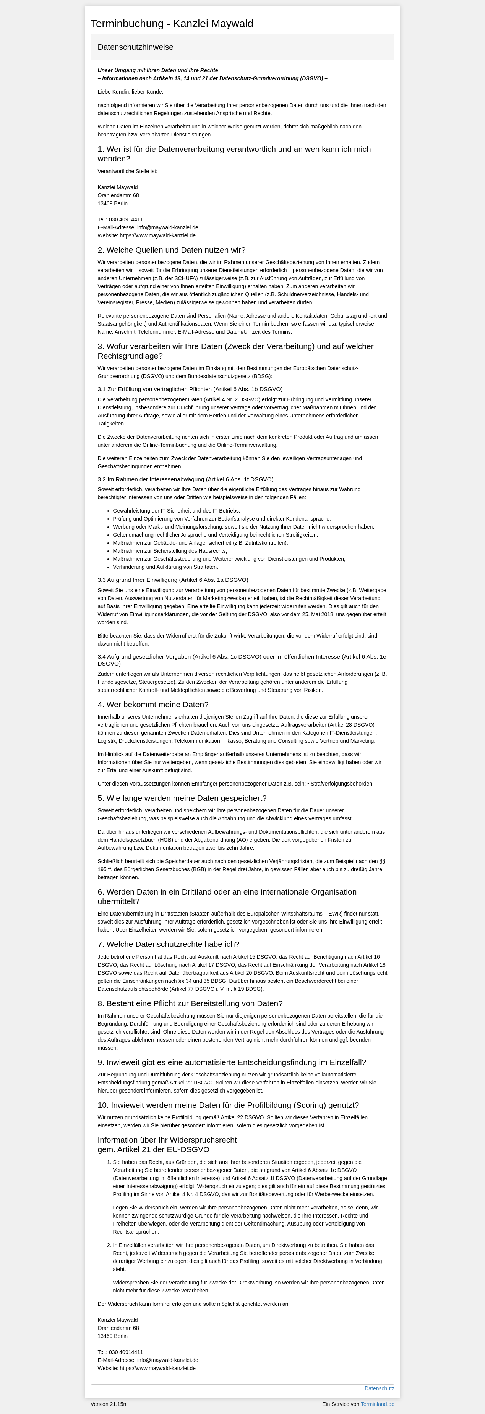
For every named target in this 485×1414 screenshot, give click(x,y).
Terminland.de (377, 1404)
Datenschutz (379, 1388)
